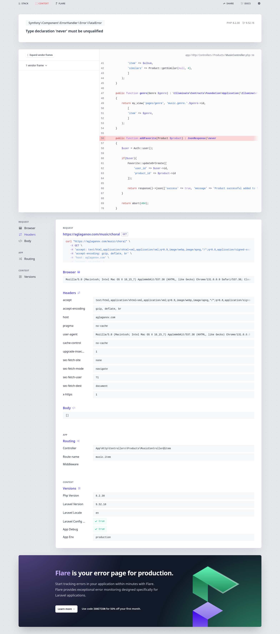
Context (24, 270)
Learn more (66, 608)
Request (24, 221)
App (21, 252)
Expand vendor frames (40, 54)
